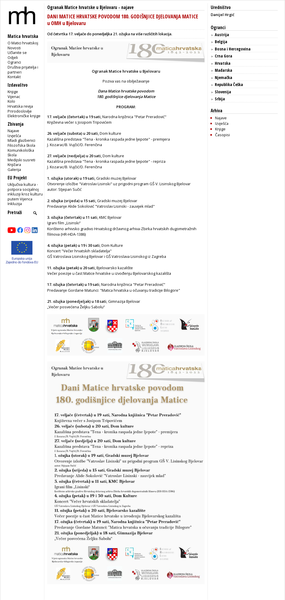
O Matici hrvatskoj (23, 43)
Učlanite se (17, 52)
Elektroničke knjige (24, 115)
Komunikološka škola (21, 153)
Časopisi (222, 134)
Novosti (14, 47)
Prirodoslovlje (20, 111)
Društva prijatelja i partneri (23, 69)
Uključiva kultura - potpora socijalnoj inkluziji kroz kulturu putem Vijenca (25, 192)
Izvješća (14, 135)
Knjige (13, 91)
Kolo (11, 101)
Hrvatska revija (20, 106)
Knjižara (14, 164)
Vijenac (14, 96)
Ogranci (14, 62)
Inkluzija (15, 203)
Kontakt (14, 76)
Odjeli (13, 57)
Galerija (14, 169)
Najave (13, 130)
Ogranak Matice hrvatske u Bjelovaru (82, 7)
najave (127, 7)
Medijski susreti (21, 159)
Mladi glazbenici (21, 140)
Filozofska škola (21, 145)
